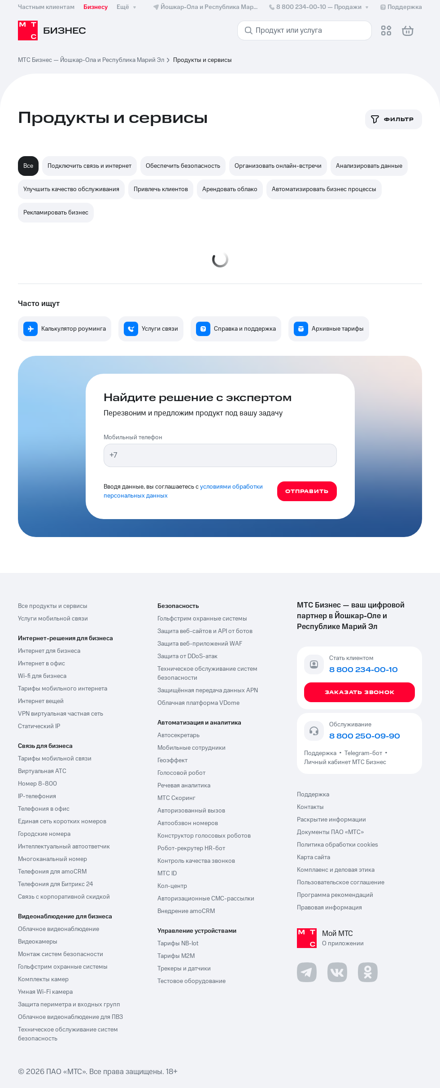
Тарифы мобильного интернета (62, 688)
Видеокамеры (37, 941)
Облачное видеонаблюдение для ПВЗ (70, 1017)
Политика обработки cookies (337, 844)
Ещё (127, 7)
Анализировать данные (369, 166)
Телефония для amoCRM (52, 871)
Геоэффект (172, 760)
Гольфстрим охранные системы (63, 966)
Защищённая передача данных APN (207, 690)
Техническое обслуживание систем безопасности (207, 673)
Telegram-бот (363, 753)
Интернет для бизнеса (49, 651)
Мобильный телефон (133, 437)
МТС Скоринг (176, 798)
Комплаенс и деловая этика (336, 869)
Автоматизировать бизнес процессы (324, 189)
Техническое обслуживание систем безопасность (68, 1034)
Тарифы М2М (176, 956)
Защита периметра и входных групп (69, 1004)
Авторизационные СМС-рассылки (205, 898)
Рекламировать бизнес (55, 212)
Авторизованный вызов (191, 810)
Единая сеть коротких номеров (62, 821)
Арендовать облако (229, 189)
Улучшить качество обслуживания (71, 189)
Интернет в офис (41, 663)
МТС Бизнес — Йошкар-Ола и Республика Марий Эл (91, 60)
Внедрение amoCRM (186, 911)
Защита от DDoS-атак (187, 656)
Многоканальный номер (52, 859)
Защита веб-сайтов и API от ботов (205, 631)
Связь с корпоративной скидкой (64, 896)
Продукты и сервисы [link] (202, 60)
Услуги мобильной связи (53, 618)
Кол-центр (172, 886)
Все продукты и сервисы (52, 606)
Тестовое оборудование (191, 981)
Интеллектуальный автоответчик (64, 846)
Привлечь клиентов (161, 189)
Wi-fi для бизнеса (42, 676)
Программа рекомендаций (335, 895)
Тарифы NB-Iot (177, 943)
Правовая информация (329, 907)
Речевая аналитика (183, 785)
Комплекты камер (43, 979)
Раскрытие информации (331, 819)
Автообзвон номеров (187, 823)
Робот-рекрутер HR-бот (191, 848)
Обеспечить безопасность (183, 166)
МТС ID (167, 873)
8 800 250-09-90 (364, 736)
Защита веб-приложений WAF (199, 643)
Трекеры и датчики (184, 968)
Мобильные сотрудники (191, 747)
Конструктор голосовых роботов (204, 835)
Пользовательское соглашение (340, 882)
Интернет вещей (41, 701)
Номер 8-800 (37, 783)
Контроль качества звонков (196, 860)
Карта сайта (313, 857)
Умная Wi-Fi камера (45, 992)
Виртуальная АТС (42, 771)
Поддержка (321, 753)
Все (28, 166)
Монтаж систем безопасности (60, 954)
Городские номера (44, 834)
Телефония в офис (44, 808)
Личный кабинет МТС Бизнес (345, 762)
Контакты (310, 807)
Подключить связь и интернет (89, 166)
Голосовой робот (181, 773)
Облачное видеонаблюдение (58, 929)
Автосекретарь (178, 735)
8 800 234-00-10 (319, 7)
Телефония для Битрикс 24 (55, 884)
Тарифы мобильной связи (54, 758)
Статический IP (39, 726)
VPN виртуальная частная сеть (60, 713)
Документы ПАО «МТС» (330, 832)
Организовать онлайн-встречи (278, 166)
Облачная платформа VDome (198, 703)
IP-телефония (37, 796)
